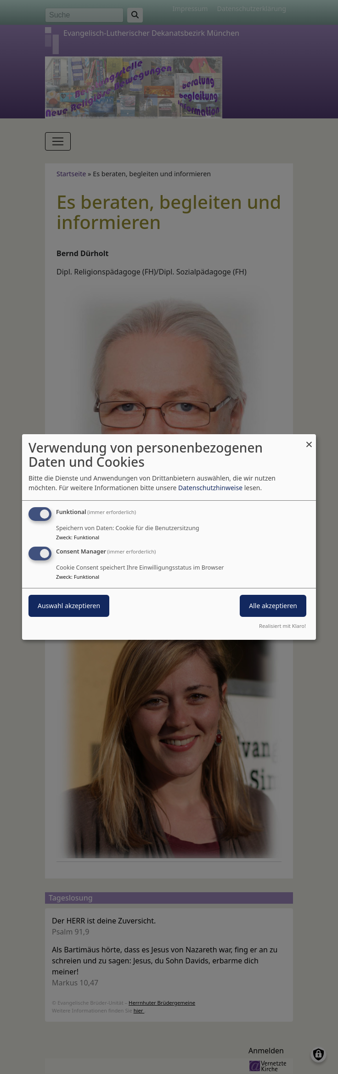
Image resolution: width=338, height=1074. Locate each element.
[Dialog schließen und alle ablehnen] (309, 440)
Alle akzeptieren (273, 605)
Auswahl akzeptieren (69, 605)
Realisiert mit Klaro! (282, 625)
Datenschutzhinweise (210, 487)
